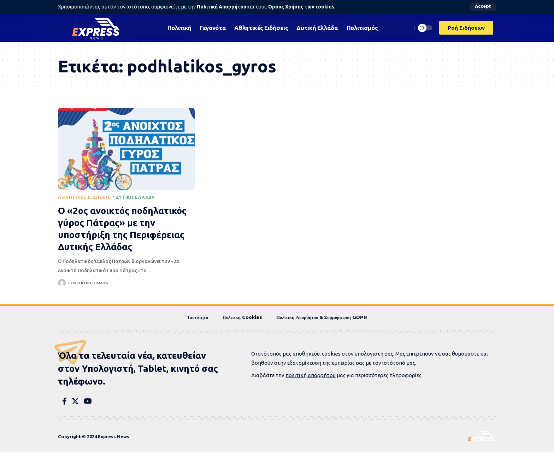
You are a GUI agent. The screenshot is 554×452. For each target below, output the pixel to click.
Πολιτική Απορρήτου (222, 7)
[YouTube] (87, 402)
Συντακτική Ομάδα (88, 282)
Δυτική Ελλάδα (135, 197)
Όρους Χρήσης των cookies (303, 7)
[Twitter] (75, 402)
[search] (404, 27)
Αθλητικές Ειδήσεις (84, 197)
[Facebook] (64, 402)
